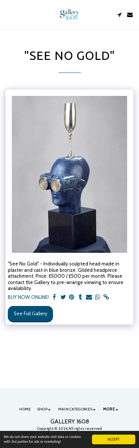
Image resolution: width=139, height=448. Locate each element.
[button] (8, 14)
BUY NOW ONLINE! (28, 297)
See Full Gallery (30, 313)
